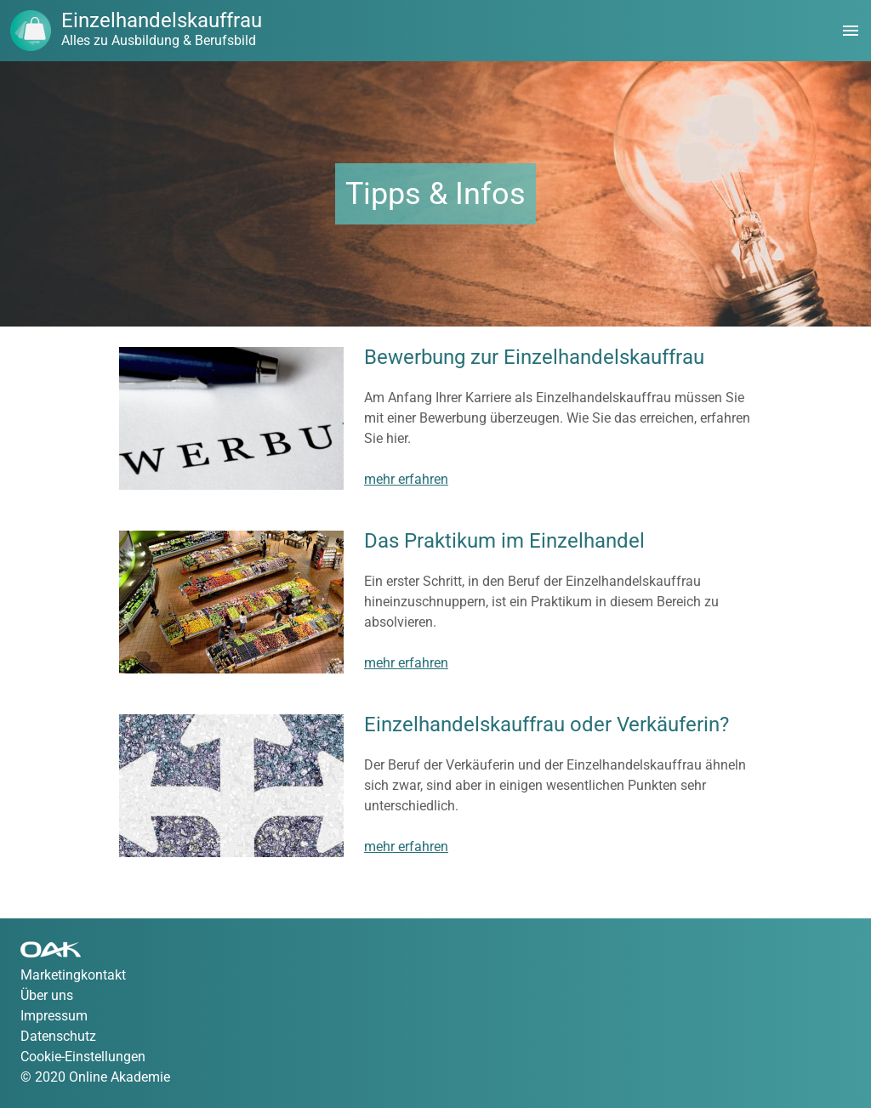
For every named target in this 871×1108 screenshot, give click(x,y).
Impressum (54, 1016)
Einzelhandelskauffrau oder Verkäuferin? (546, 724)
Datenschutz (58, 1036)
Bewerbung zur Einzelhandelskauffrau (534, 357)
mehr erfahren (406, 479)
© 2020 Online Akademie (95, 1077)
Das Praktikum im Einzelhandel (504, 541)
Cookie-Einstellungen (82, 1056)
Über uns (46, 995)
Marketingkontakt (73, 975)
